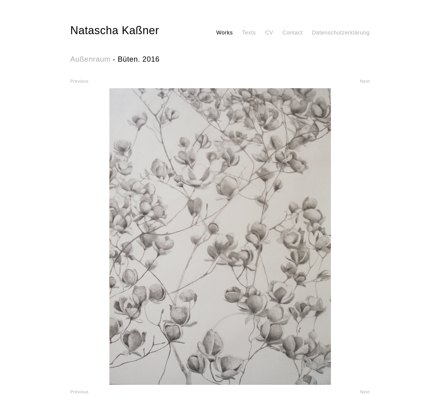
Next (365, 81)
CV (269, 33)
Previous (79, 81)
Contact (292, 33)
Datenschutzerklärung (341, 33)
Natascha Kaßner (114, 30)
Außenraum (90, 59)
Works (224, 33)
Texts (249, 33)
